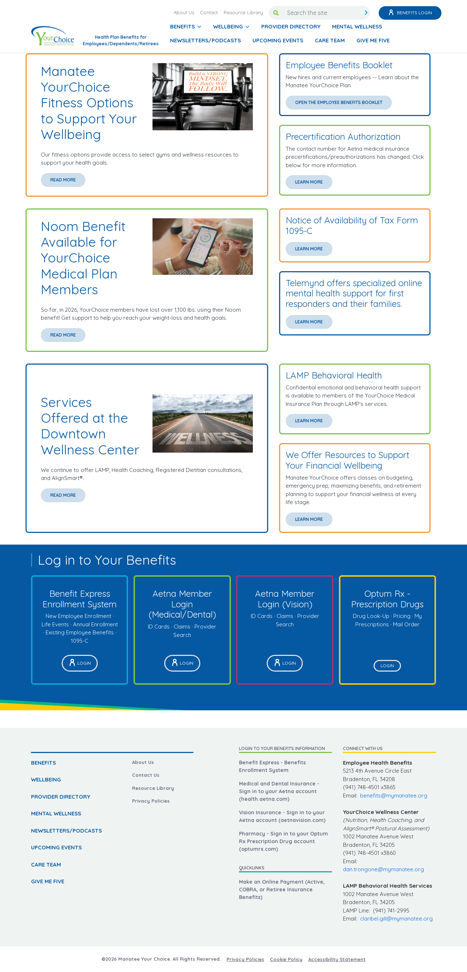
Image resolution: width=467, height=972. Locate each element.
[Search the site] (323, 13)
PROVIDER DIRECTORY (290, 26)
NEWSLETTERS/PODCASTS (205, 40)
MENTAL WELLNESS (357, 26)
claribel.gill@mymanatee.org (396, 918)
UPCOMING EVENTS (277, 40)
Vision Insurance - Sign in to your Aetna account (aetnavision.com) (282, 816)
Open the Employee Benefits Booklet (338, 102)
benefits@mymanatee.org (393, 795)
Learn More (309, 182)
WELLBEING (46, 779)
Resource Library (243, 12)
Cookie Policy (286, 959)
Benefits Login (410, 13)
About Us (184, 12)
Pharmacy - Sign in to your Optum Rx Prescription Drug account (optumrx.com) (283, 841)
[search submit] (366, 13)
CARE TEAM (330, 40)
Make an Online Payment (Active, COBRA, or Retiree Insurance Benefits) (282, 889)
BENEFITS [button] (183, 26)
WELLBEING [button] (228, 26)
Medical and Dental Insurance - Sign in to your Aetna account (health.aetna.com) (279, 791)
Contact (209, 12)
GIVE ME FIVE (373, 40)
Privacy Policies (151, 801)
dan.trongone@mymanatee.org (383, 869)
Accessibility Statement (337, 959)
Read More (63, 180)
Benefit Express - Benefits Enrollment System (272, 766)
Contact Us (145, 775)
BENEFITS (43, 762)
